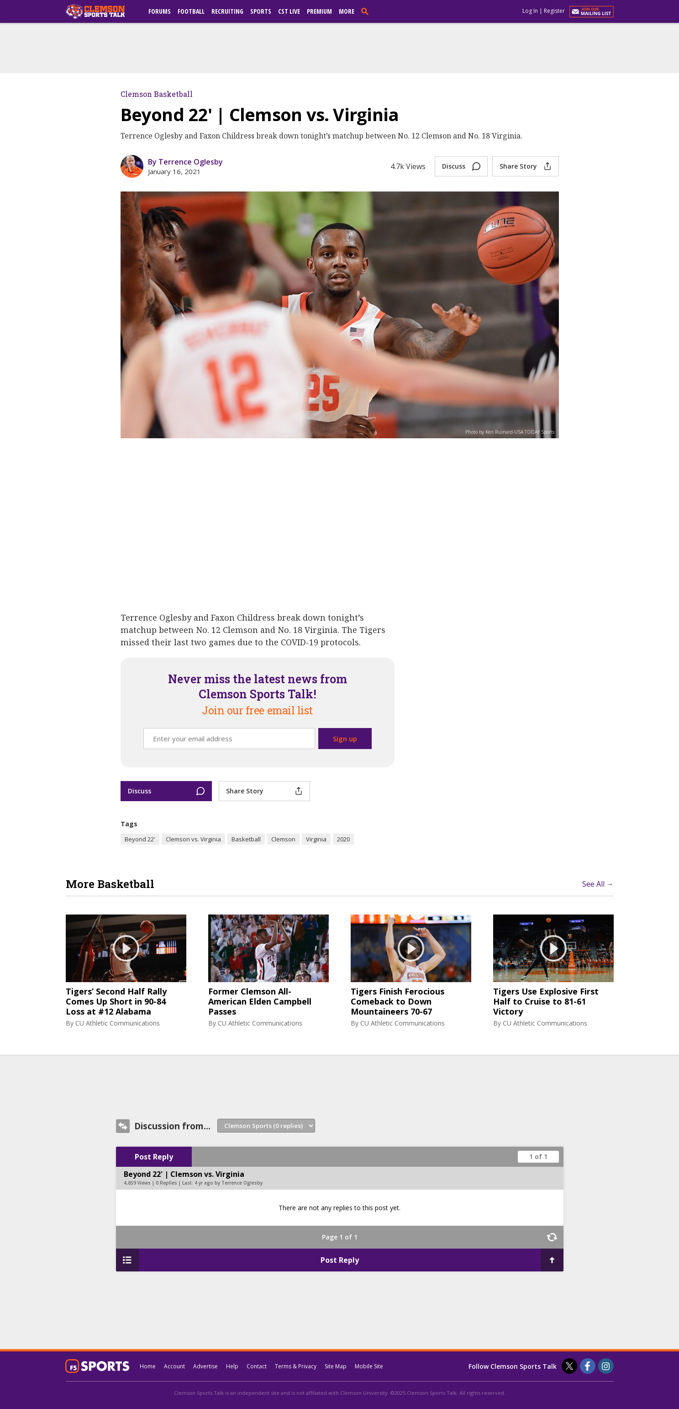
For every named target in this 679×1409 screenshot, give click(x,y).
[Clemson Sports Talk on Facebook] (587, 1366)
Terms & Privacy (295, 1366)
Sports (260, 11)
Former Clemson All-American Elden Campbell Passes (259, 1001)
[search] (366, 11)
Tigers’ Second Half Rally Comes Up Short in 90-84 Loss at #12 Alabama (116, 1001)
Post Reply (154, 1157)
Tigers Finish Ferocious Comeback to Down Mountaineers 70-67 (397, 1001)
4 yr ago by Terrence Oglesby (229, 1183)
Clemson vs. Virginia (193, 839)
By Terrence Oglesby (185, 162)
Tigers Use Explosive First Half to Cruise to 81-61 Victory (546, 1001)
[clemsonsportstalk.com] (102, 11)
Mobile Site (369, 1366)
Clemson (283, 839)
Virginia (316, 839)
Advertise (205, 1366)
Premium (319, 11)
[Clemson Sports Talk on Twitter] (569, 1366)
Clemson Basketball (157, 94)
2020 (343, 839)
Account (174, 1366)
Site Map (336, 1366)
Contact (257, 1366)
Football (191, 11)
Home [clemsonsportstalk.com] (148, 1366)
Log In (530, 11)
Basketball (246, 839)
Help (232, 1366)
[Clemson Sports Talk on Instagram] (606, 1366)
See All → (598, 884)
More (346, 11)
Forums (159, 11)
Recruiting (227, 11)
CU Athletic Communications (117, 1023)
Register (554, 11)
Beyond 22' (140, 839)
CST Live (289, 11)
